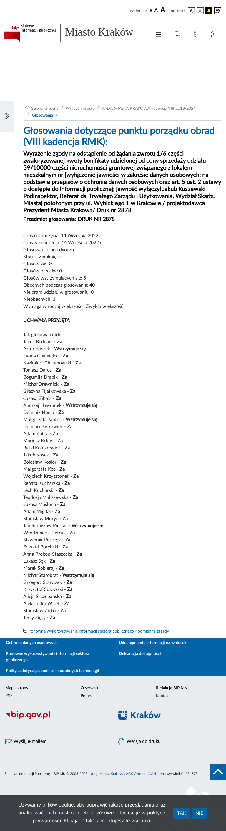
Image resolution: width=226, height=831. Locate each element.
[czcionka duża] (163, 10)
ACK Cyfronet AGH (141, 774)
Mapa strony (16, 688)
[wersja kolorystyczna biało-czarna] (200, 11)
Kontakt (163, 696)
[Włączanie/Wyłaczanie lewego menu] (7, 116)
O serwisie (90, 688)
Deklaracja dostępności (140, 654)
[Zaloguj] (213, 35)
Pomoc (87, 696)
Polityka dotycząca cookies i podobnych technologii (52, 671)
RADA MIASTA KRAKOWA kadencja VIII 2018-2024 (149, 108)
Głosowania (42, 116)
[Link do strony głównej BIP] (74, 33)
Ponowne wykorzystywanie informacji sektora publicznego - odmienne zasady (99, 631)
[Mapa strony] (196, 35)
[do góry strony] (218, 772)
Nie (199, 813)
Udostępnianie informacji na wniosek (152, 643)
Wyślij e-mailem (25, 741)
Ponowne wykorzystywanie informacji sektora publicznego (47, 657)
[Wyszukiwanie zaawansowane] (177, 34)
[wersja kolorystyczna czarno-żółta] (209, 11)
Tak (181, 813)
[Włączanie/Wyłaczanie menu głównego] (158, 35)
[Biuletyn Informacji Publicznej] (56, 718)
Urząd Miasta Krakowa (106, 774)
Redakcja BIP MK (171, 688)
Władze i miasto (80, 108)
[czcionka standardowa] (150, 10)
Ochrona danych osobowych (32, 643)
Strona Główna (45, 108)
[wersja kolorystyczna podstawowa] (191, 11)
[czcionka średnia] (156, 11)
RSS (9, 696)
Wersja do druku (139, 741)
